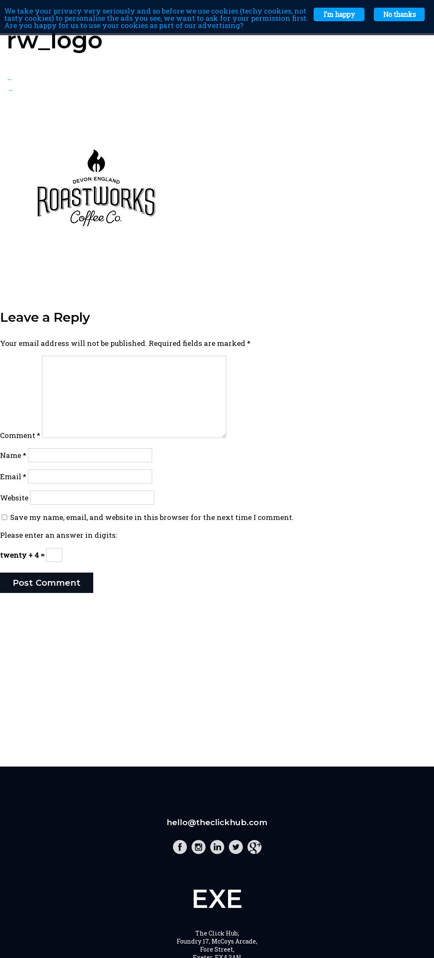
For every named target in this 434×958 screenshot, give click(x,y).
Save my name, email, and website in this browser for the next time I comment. (152, 517)
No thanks (399, 14)
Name (13, 455)
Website (14, 498)
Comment (20, 435)
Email (13, 476)
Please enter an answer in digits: (58, 535)
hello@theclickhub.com (217, 822)
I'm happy (339, 14)
